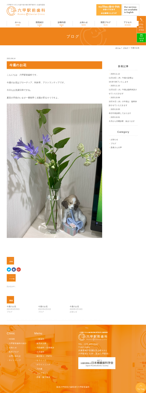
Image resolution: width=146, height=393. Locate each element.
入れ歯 (39, 369)
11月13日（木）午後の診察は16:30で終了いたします (121, 78)
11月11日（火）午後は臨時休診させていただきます (123, 90)
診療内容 (62, 23)
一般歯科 (40, 339)
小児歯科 (40, 352)
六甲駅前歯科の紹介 (18, 343)
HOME (12, 339)
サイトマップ (15, 360)
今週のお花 (11, 306)
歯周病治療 (41, 343)
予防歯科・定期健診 (45, 348)
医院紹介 (40, 23)
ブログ (125, 48)
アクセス (128, 23)
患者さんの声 (116, 147)
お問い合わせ (15, 356)
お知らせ (84, 23)
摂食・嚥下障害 (43, 377)
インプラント (42, 373)
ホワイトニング (43, 364)
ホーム (18, 23)
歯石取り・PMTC (44, 356)
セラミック (41, 360)
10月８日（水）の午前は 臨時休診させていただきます (123, 101)
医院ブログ (106, 23)
